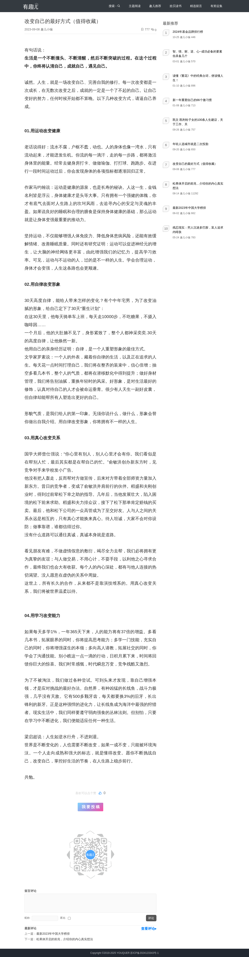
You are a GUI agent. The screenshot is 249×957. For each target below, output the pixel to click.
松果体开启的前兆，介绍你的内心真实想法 (64, 939)
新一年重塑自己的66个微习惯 (192, 100)
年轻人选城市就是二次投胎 (190, 144)
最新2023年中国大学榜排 (189, 207)
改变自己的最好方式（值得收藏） (195, 163)
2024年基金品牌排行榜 (188, 31)
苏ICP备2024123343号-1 (144, 952)
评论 (151, 918)
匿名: (63, 917)
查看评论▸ (148, 928)
